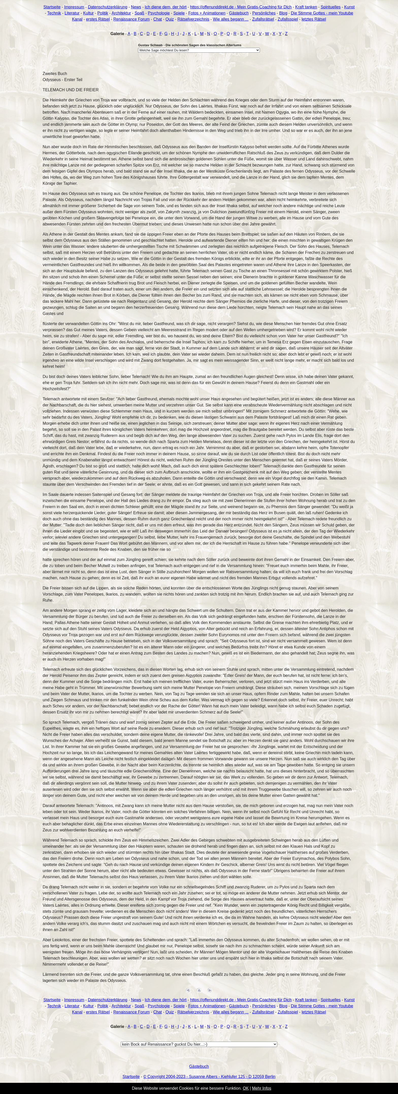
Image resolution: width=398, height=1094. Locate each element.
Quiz (169, 19)
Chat (157, 19)
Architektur (121, 13)
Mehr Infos (261, 1088)
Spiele (179, 13)
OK (246, 1088)
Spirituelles (331, 7)
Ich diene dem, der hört (166, 7)
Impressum (74, 7)
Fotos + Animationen (206, 13)
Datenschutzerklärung (107, 7)
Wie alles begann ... (231, 19)
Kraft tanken (306, 7)
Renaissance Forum (131, 19)
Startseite (52, 7)
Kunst (349, 7)
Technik (54, 13)
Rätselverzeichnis (193, 19)
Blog (283, 13)
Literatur (71, 13)
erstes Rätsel (98, 19)
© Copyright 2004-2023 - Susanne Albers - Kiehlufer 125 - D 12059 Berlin (209, 1076)
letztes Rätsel (314, 19)
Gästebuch (238, 13)
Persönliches (264, 13)
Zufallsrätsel (263, 19)
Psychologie (159, 13)
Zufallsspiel (288, 19)
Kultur (88, 13)
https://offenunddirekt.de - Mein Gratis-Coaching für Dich (241, 7)
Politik (102, 13)
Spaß (139, 13)
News (136, 7)
